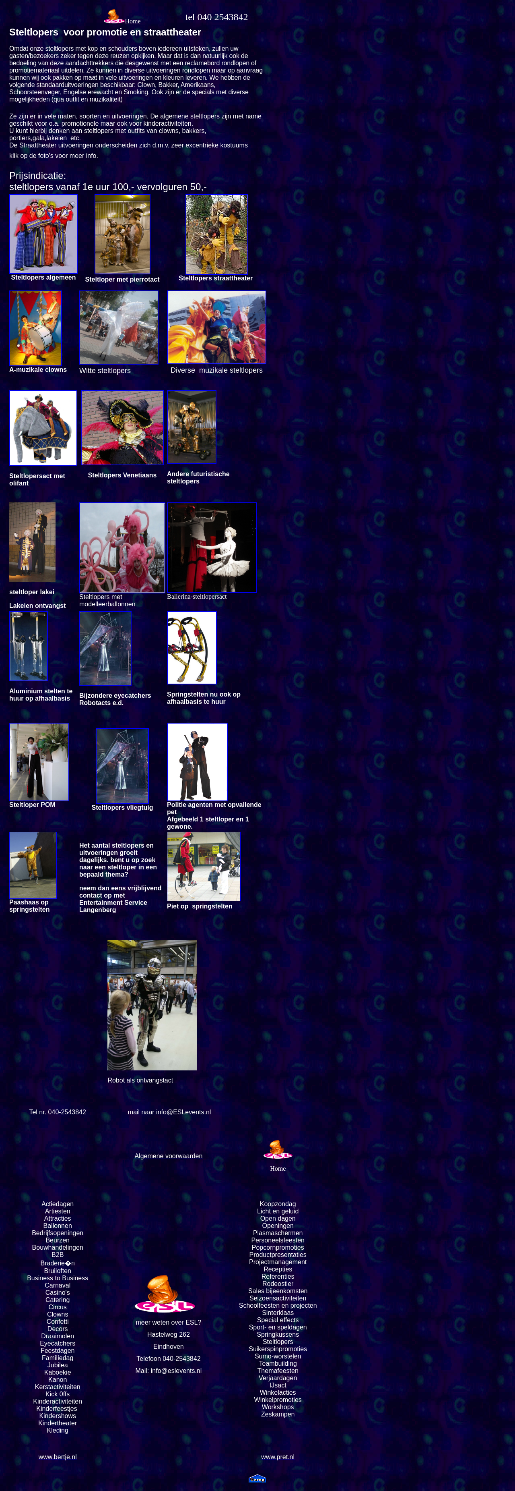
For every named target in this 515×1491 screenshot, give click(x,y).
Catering (57, 1299)
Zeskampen (278, 1414)
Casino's (57, 1292)
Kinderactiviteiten (57, 1401)
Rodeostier (277, 1283)
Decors (57, 1328)
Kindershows (57, 1415)
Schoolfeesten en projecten (278, 1305)
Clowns (57, 1314)
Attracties (57, 1218)
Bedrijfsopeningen (57, 1233)
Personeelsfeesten (278, 1240)
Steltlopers (278, 1341)
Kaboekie (57, 1372)
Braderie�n (58, 1263)
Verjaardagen (278, 1378)
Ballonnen (57, 1225)
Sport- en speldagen (278, 1327)
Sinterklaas (278, 1312)
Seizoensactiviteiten (277, 1298)
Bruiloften (57, 1270)
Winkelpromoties (278, 1399)
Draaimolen (57, 1336)
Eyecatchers (57, 1343)
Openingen (278, 1225)
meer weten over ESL (167, 1322)
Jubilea (57, 1365)
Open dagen (278, 1218)
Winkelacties (278, 1392)
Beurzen (57, 1240)
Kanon (57, 1379)
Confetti (58, 1321)
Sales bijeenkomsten (278, 1291)
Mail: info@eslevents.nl (169, 1370)
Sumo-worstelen (278, 1356)
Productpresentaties (278, 1254)
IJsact (278, 1385)
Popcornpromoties (278, 1247)
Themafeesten (278, 1370)
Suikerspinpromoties (278, 1349)
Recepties (278, 1269)
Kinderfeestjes (57, 1408)
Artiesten (57, 1211)
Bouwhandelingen (57, 1247)
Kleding (57, 1430)
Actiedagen (57, 1204)
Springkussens (278, 1334)
